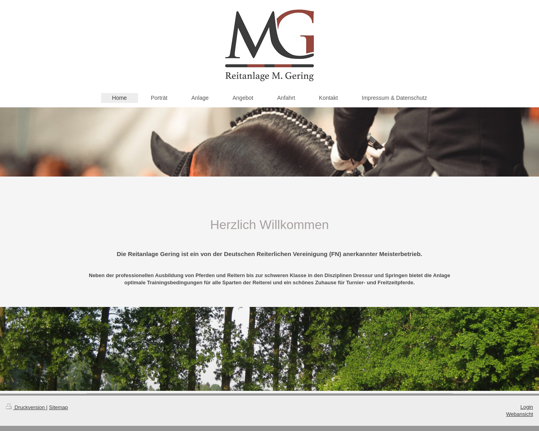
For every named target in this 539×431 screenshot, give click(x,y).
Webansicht (519, 414)
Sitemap (58, 407)
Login (526, 407)
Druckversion (26, 407)
